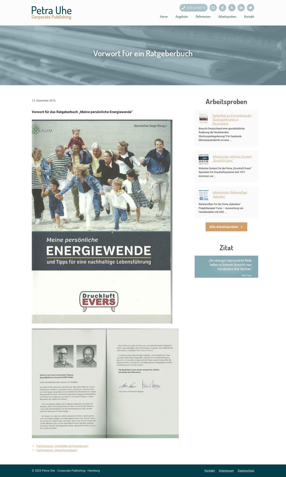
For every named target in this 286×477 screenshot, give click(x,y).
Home (164, 16)
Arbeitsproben (227, 16)
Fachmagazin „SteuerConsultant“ (56, 450)
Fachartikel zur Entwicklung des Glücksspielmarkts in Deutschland (232, 119)
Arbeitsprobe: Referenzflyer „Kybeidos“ (230, 194)
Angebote (182, 16)
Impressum (226, 470)
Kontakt (249, 16)
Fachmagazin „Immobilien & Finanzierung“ (62, 446)
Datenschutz (246, 470)
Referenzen (203, 16)
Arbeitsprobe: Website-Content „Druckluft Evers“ (232, 158)
